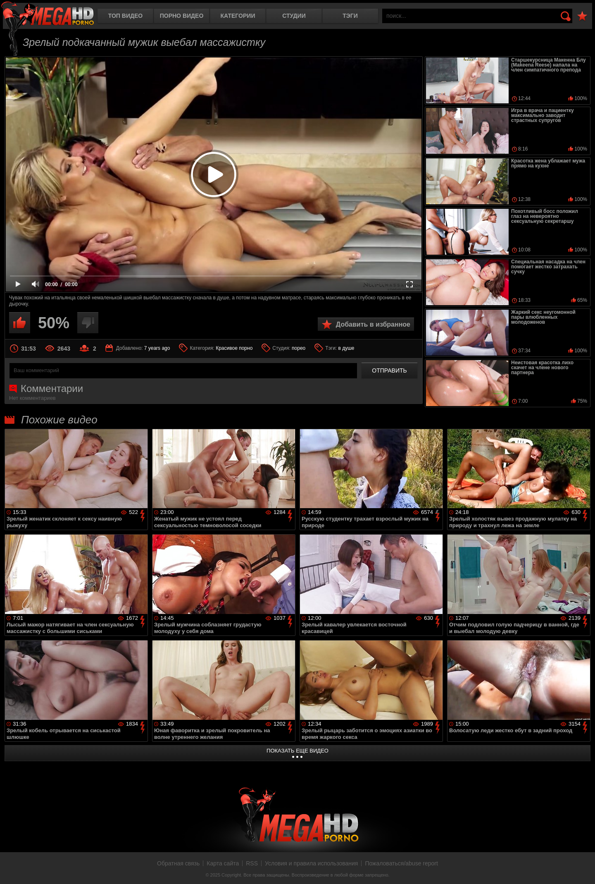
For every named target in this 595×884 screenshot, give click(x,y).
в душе (346, 348)
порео (298, 348)
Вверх (582, 869)
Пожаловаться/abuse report (401, 863)
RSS (252, 863)
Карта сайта (223, 863)
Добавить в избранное (373, 324)
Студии (293, 15)
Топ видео (125, 15)
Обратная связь (178, 863)
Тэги (350, 15)
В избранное (582, 16)
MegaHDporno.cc (47, 14)
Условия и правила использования (311, 863)
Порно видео (182, 15)
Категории (238, 15)
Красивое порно (234, 348)
